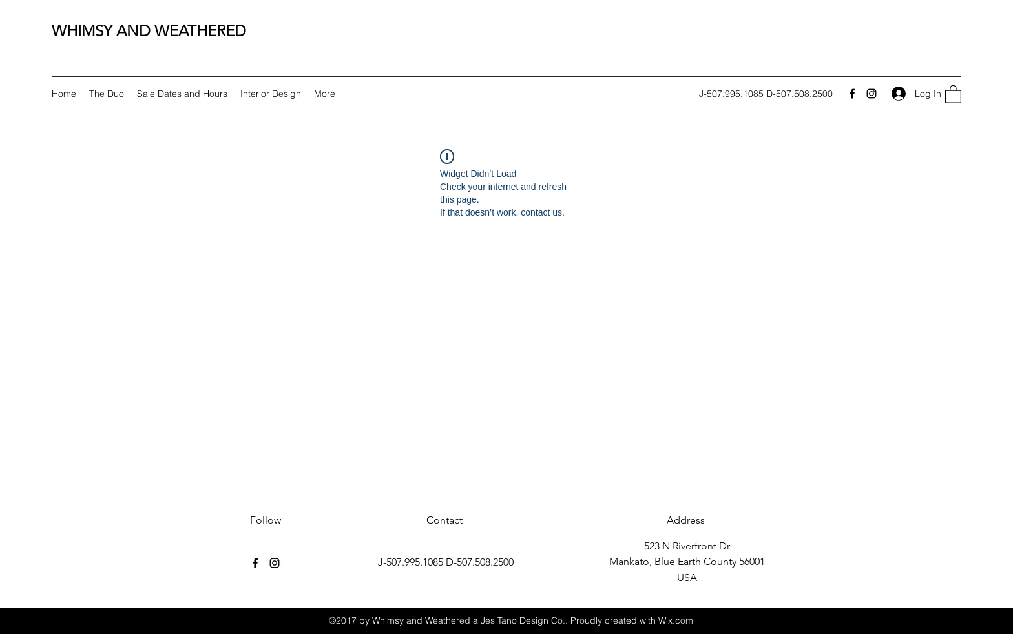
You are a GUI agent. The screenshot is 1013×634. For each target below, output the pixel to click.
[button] (953, 93)
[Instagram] (871, 93)
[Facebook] (852, 93)
